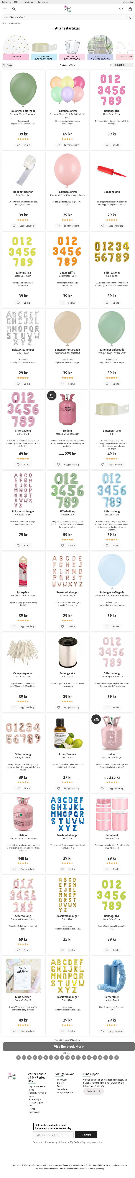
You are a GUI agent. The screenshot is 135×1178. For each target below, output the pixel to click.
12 (78, 1057)
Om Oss (60, 1083)
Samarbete (62, 1089)
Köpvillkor (62, 1079)
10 (67, 1057)
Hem (4, 23)
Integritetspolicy (65, 1092)
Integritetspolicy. (94, 1142)
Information (128, 2)
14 (89, 1057)
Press (59, 1086)
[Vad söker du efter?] (67, 17)
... (111, 1057)
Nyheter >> (28, 2)
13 (84, 1057)
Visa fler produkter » (69, 1046)
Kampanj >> (43, 2)
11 (73, 1057)
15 (95, 1057)
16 (100, 1057)
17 (105, 1057)
